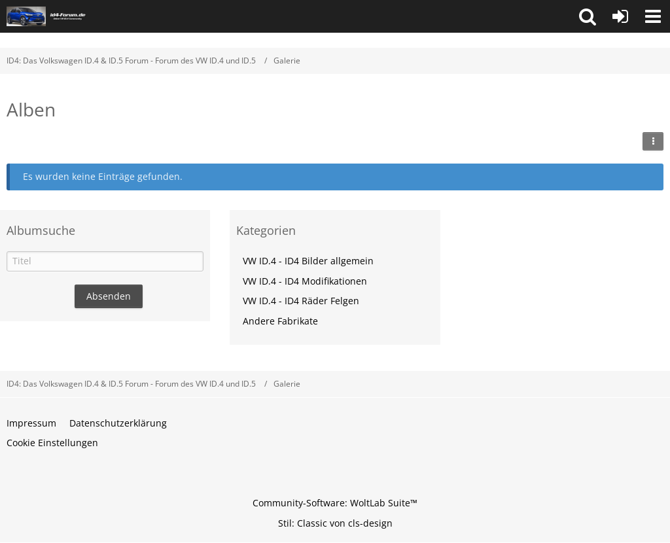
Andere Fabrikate (280, 321)
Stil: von (335, 523)
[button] (587, 16)
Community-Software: (335, 503)
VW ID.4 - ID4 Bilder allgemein (308, 260)
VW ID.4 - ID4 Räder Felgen (301, 300)
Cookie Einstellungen (52, 442)
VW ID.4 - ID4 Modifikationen (305, 281)
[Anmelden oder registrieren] (620, 16)
